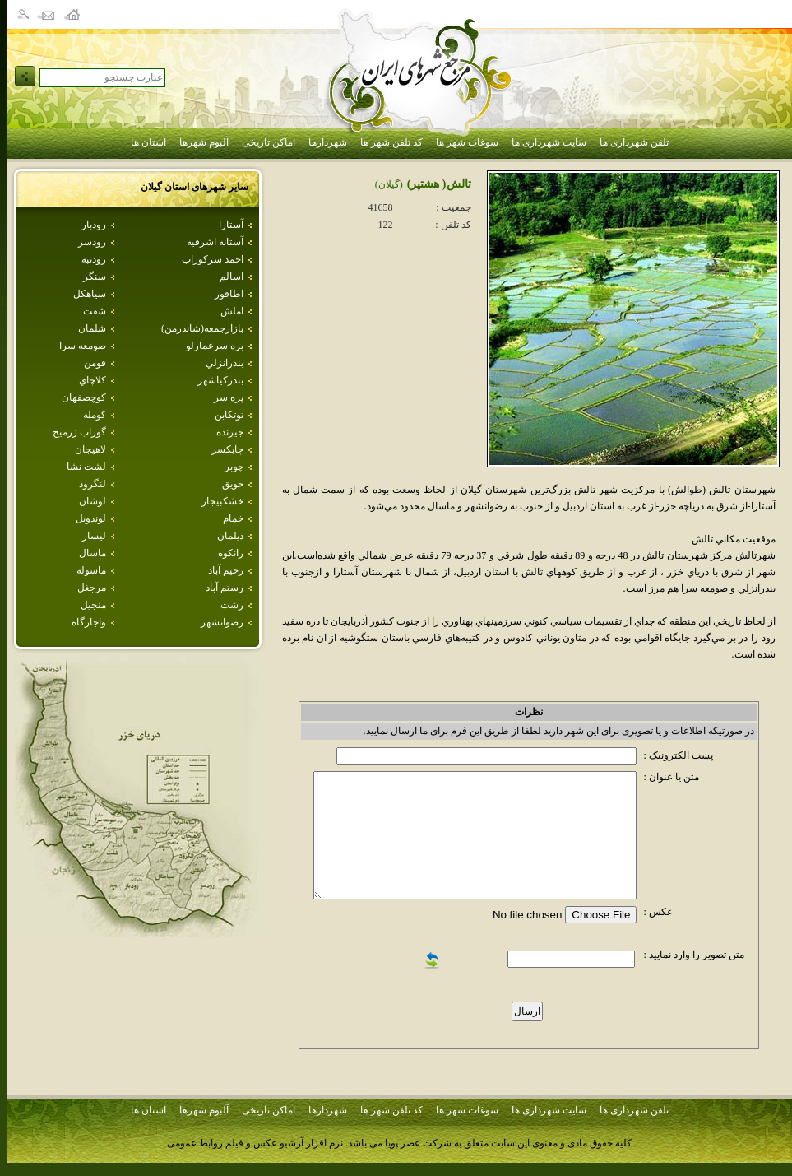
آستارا (231, 224)
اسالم (231, 276)
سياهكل (89, 294)
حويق (232, 484)
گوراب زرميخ (79, 432)
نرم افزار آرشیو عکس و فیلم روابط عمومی (255, 1143)
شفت (94, 311)
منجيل (93, 605)
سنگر (94, 276)
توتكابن (229, 415)
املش (231, 311)
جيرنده (229, 432)
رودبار (93, 224)
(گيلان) (389, 184)
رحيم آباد (225, 570)
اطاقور (229, 294)
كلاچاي (92, 380)
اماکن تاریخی (268, 142)
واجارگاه (89, 622)
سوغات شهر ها (467, 142)
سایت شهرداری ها (549, 142)
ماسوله (91, 570)
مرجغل (91, 587)
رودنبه (93, 259)
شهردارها (327, 142)
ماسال (92, 553)
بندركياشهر (220, 380)
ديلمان (230, 536)
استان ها (148, 142)
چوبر (234, 466)
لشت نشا (86, 466)
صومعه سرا (82, 345)
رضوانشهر (222, 622)
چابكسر (227, 449)
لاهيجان (90, 449)
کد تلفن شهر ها (391, 142)
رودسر (92, 242)
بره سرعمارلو (214, 345)
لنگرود (92, 484)
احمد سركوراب (212, 259)
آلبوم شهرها (204, 142)
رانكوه (230, 553)
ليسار (94, 536)
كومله (94, 415)
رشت (231, 605)
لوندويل (91, 518)
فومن (95, 363)
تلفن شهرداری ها (634, 142)
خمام (233, 518)
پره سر (228, 397)
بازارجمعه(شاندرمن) (202, 328)
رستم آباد (224, 587)
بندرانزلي (224, 363)
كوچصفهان (84, 397)
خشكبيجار (222, 501)
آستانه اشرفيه (215, 242)
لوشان (92, 501)
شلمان (92, 328)
